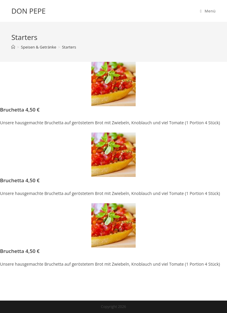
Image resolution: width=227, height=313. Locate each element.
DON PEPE (28, 11)
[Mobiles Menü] (208, 11)
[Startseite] (13, 47)
